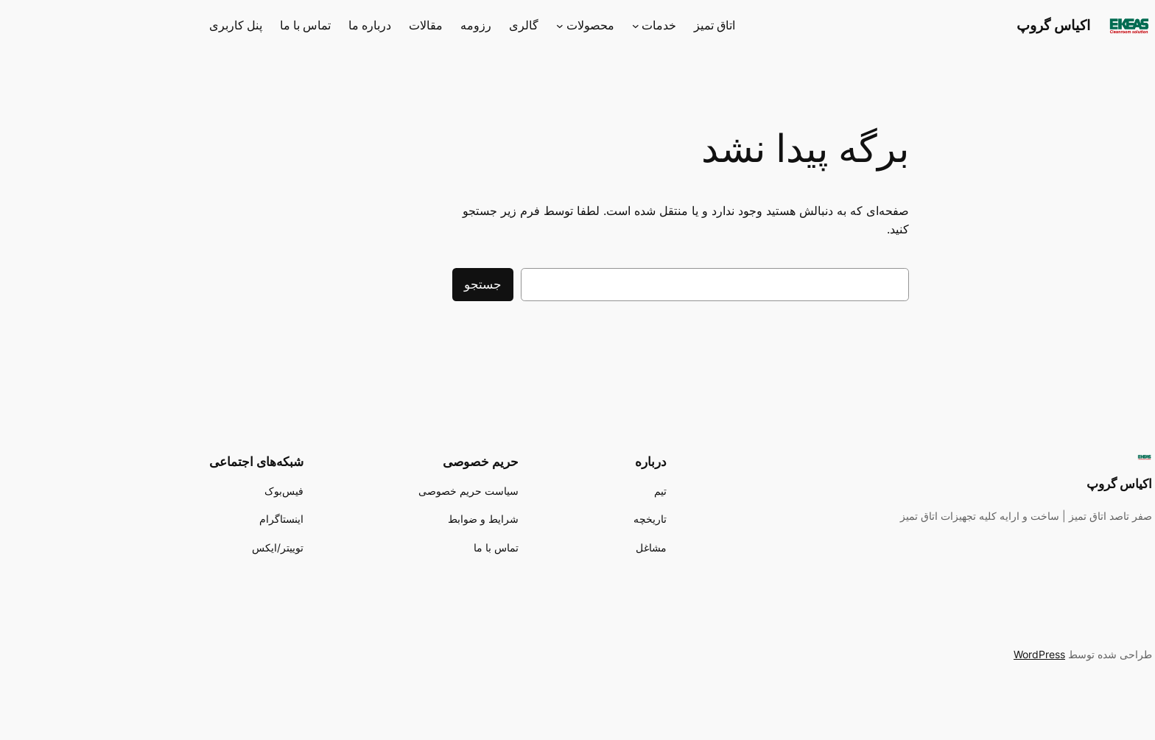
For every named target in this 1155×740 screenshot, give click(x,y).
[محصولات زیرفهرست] (456, 25)
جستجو (380, 284)
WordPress (936, 654)
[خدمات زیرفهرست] (532, 25)
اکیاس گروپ (950, 25)
